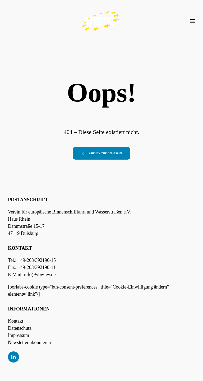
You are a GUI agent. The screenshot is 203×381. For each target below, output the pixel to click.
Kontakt (15, 321)
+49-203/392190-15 (37, 260)
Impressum (18, 335)
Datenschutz (19, 328)
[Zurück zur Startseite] (101, 21)
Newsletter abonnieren (29, 342)
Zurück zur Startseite (102, 153)
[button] (192, 21)
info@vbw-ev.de (40, 274)
